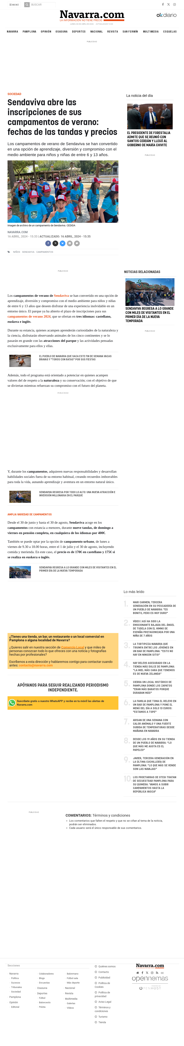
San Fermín (130, 31)
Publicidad (104, 977)
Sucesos (15, 982)
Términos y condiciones (111, 815)
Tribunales (16, 987)
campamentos (44, 252)
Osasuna (62, 31)
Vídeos (70, 1007)
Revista (112, 31)
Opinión (46, 31)
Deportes (79, 31)
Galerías (71, 1003)
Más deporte (73, 982)
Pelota (42, 1007)
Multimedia (151, 31)
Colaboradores (46, 973)
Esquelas (170, 31)
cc (162, 973)
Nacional (96, 31)
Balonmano (72, 973)
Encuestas (44, 982)
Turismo (102, 1016)
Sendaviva (61, 295)
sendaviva (28, 252)
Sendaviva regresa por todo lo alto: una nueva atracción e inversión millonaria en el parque (77, 494)
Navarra (12, 31)
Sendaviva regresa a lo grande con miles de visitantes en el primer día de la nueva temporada (77, 569)
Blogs (42, 978)
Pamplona (29, 31)
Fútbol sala (72, 978)
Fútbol (42, 998)
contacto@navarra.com (36, 665)
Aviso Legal (104, 1001)
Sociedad (16, 991)
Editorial (15, 1007)
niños (16, 252)
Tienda (102, 1022)
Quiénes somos (107, 966)
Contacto (103, 972)
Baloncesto (44, 1002)
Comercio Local (72, 647)
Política (15, 978)
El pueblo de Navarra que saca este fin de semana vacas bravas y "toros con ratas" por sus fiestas (75, 358)
